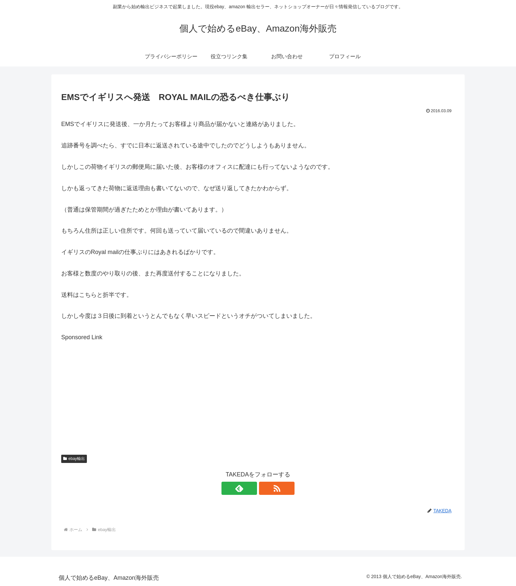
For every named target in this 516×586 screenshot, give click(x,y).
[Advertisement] (258, 389)
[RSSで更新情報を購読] (265, 488)
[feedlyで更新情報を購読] (250, 488)
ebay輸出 (74, 458)
